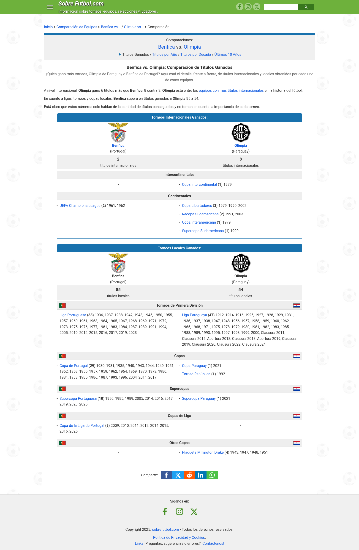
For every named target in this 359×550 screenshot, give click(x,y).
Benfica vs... (111, 27)
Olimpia (192, 47)
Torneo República (196, 374)
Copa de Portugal (74, 366)
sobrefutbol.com (165, 529)
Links (139, 543)
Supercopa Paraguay (199, 398)
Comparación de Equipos (77, 27)
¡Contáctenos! (212, 543)
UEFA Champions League (80, 205)
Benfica (166, 47)
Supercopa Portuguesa (78, 398)
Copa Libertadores (197, 205)
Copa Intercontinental (199, 184)
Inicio (48, 27)
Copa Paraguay (194, 366)
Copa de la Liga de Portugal (82, 425)
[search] (281, 11)
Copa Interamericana (199, 222)
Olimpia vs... (134, 27)
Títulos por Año (164, 54)
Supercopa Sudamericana (203, 231)
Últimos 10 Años (227, 54)
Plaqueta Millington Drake (203, 452)
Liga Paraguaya (194, 315)
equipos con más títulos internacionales (231, 90)
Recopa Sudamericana (200, 214)
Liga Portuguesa (73, 315)
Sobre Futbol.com (82, 7)
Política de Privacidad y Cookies (179, 537)
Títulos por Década (195, 54)
